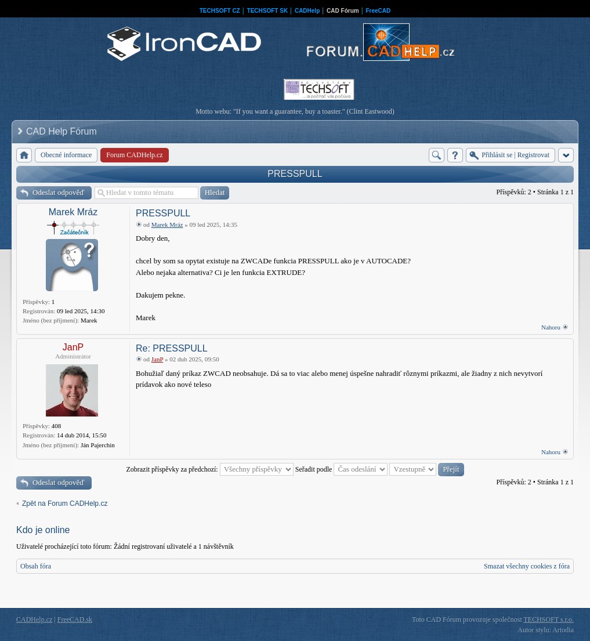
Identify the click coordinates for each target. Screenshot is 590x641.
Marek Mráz (73, 212)
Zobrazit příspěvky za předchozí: (209, 469)
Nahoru (550, 327)
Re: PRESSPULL (172, 348)
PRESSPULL (294, 174)
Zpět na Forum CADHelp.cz (64, 503)
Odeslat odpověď (58, 192)
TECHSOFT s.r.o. (549, 619)
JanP (73, 347)
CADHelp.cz (34, 619)
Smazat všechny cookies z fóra (527, 566)
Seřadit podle (341, 469)
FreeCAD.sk (74, 619)
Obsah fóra (35, 566)
